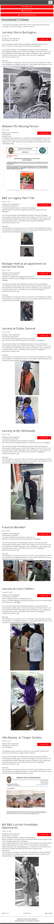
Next (50, 913)
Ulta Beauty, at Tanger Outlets (22, 737)
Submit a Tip (27, 7)
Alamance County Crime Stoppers (27, 919)
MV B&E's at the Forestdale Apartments (20, 826)
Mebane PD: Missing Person (20, 126)
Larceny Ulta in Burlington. (19, 32)
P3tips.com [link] (47, 53)
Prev (46, 913)
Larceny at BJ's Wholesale (18, 431)
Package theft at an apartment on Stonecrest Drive (24, 265)
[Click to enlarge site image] (27, 93)
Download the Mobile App (27, 15)
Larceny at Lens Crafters (18, 588)
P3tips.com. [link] (24, 847)
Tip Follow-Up (27, 11)
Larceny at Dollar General (18, 328)
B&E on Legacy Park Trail (18, 198)
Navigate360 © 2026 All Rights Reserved (27, 921)
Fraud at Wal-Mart (14, 527)
